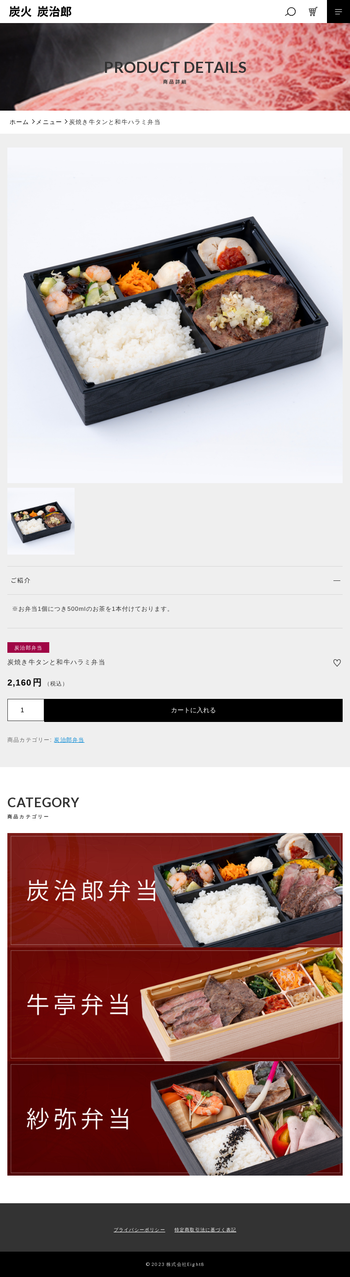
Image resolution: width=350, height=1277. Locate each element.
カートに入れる (193, 710)
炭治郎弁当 (69, 740)
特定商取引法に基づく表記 (205, 1229)
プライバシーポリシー (139, 1229)
